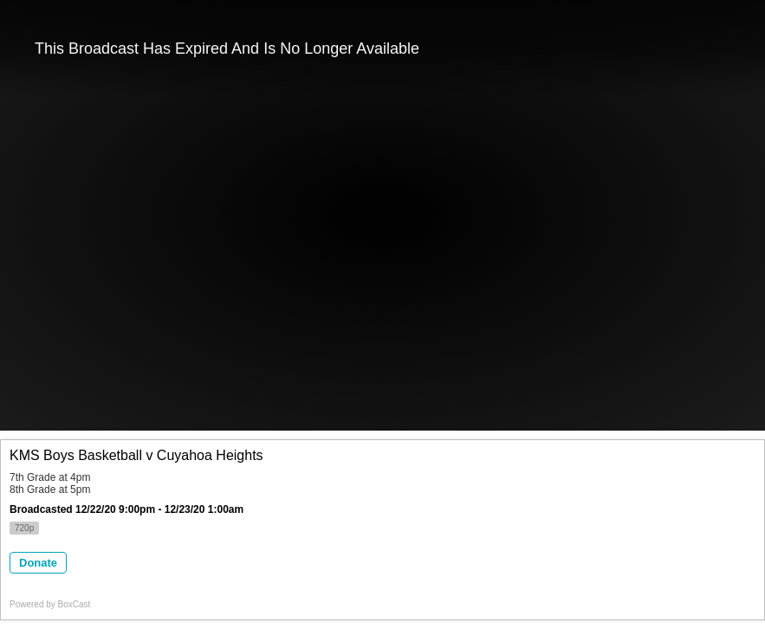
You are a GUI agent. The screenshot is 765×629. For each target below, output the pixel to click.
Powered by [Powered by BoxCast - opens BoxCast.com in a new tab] (50, 604)
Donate (38, 562)
